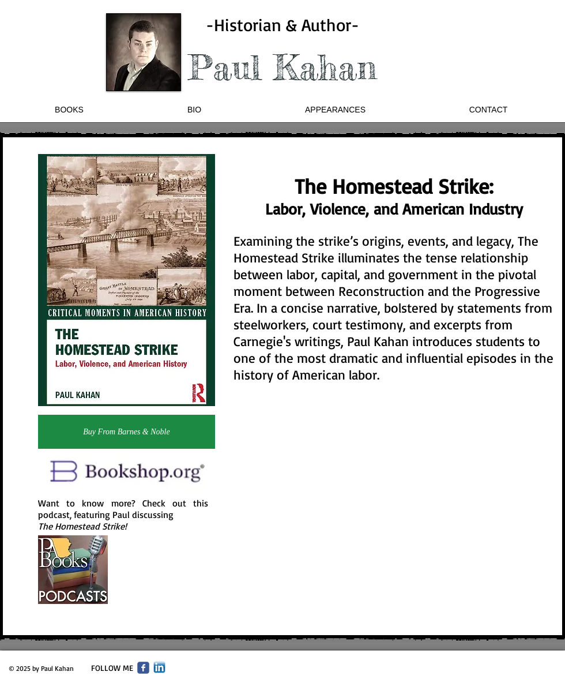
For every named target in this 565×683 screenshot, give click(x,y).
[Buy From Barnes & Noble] (126, 432)
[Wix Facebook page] (143, 668)
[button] (69, 110)
